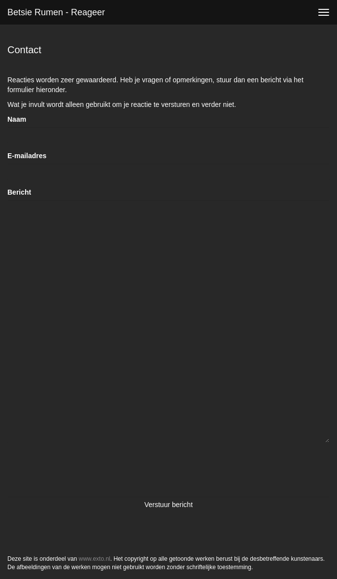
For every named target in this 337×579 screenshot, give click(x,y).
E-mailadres (26, 156)
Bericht (19, 192)
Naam (16, 119)
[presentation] (82, 469)
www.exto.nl (94, 558)
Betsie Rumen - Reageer (56, 12)
